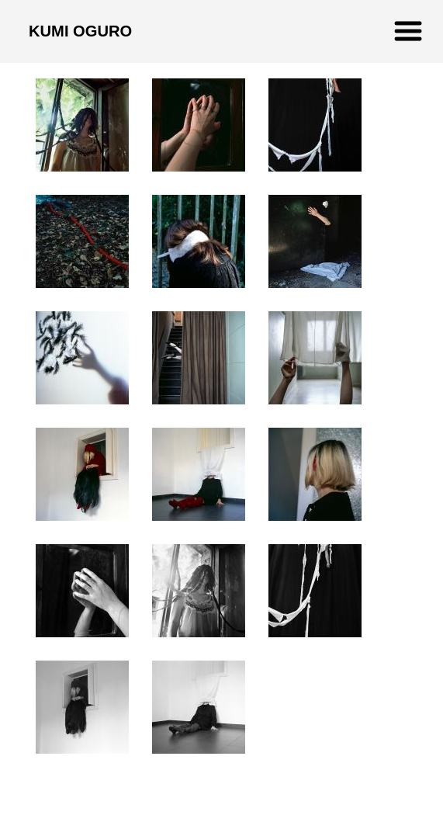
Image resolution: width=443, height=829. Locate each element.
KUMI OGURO (80, 31)
